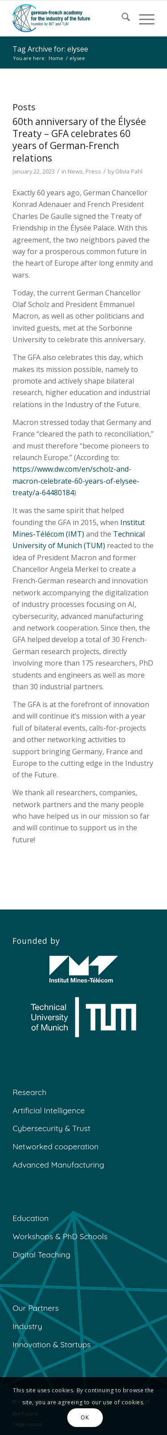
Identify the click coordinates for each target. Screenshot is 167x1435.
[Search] (121, 18)
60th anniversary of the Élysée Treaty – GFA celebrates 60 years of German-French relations (79, 139)
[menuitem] (121, 18)
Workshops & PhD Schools (59, 1236)
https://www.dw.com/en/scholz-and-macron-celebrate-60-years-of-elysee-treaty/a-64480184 (75, 480)
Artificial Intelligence (48, 1110)
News (75, 171)
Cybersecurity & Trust (51, 1128)
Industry (27, 1326)
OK (85, 1417)
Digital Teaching (41, 1254)
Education (30, 1218)
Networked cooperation (55, 1146)
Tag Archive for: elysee (50, 49)
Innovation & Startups (51, 1344)
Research (29, 1092)
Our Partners (35, 1308)
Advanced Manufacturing (58, 1164)
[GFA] (69, 18)
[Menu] (142, 18)
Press (93, 171)
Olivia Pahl (129, 171)
